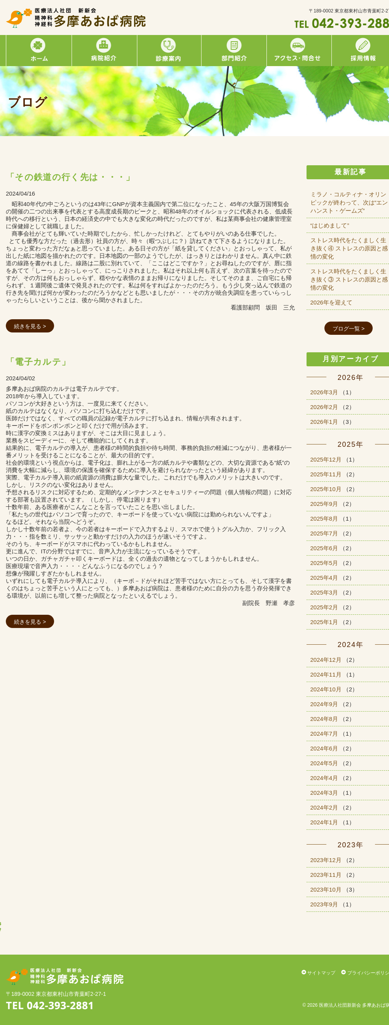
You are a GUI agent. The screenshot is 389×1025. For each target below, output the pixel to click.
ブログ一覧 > (348, 328)
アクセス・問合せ (297, 50)
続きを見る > (30, 326)
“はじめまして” (329, 225)
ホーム (38, 50)
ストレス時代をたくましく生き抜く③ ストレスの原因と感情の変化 (349, 279)
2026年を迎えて (331, 302)
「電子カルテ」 (38, 362)
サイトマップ (318, 973)
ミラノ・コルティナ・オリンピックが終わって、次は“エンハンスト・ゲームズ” (349, 202)
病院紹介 (103, 50)
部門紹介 (232, 50)
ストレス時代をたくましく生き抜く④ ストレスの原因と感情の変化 (349, 248)
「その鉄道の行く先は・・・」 (70, 177)
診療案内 (167, 50)
